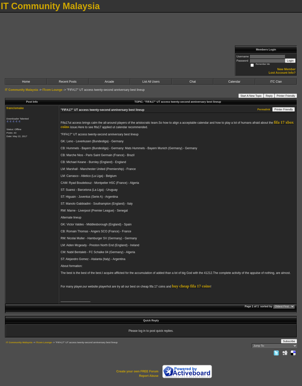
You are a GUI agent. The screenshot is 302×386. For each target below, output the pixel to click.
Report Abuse (148, 376)
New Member (286, 69)
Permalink (263, 109)
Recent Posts (67, 81)
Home (26, 81)
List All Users (150, 81)
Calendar (234, 81)
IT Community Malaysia (21, 90)
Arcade (109, 81)
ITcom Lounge (52, 90)
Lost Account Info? (282, 72)
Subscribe (289, 341)
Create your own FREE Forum (137, 371)
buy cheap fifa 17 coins (191, 286)
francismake (15, 108)
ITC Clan (276, 81)
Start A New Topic (251, 95)
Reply (269, 95)
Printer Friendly (286, 95)
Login (290, 60)
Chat (193, 81)
